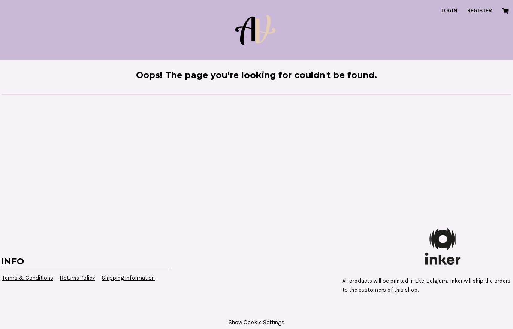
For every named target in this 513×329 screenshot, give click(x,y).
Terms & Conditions (27, 278)
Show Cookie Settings (256, 322)
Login (449, 10)
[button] (505, 10)
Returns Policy (77, 278)
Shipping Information (128, 278)
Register (479, 10)
